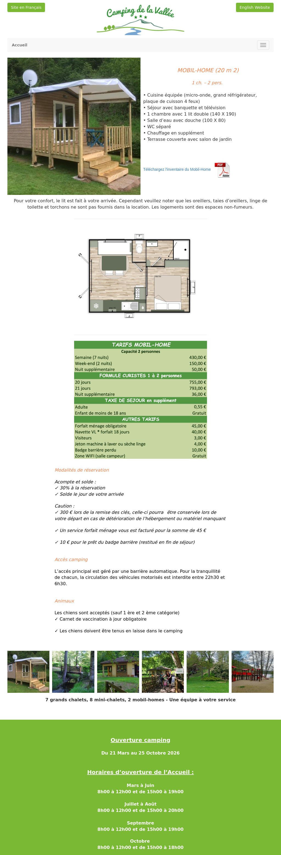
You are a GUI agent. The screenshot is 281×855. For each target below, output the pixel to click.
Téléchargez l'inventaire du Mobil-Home (177, 169)
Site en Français (26, 7)
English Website (255, 7)
